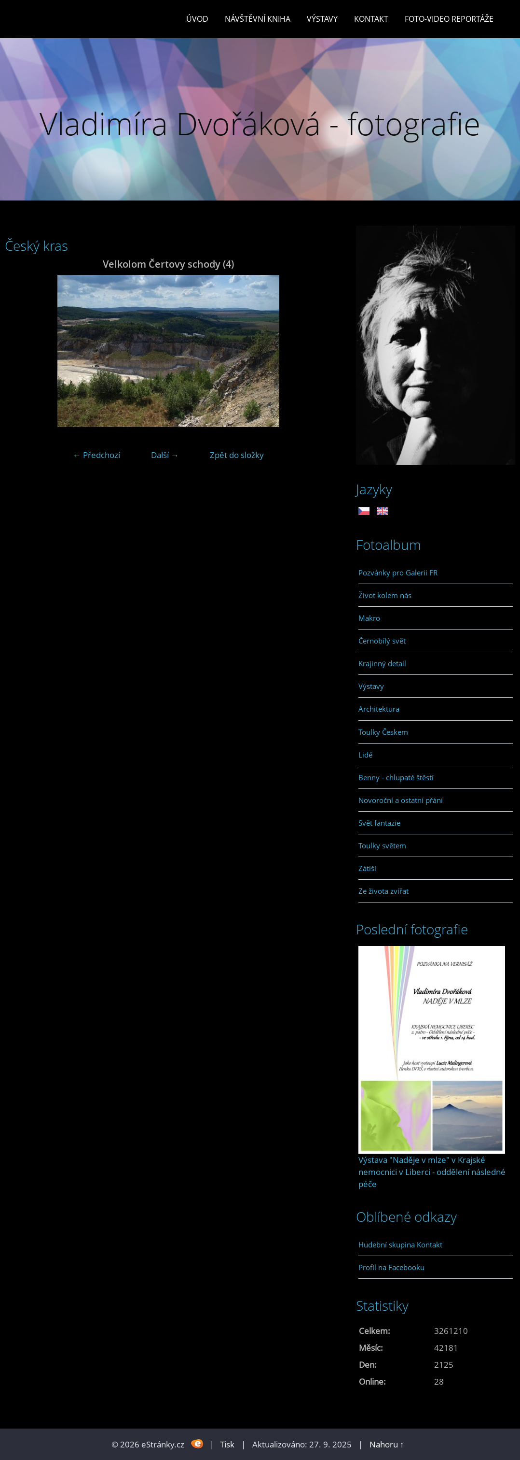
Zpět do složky (237, 454)
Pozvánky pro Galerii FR (398, 572)
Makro (369, 618)
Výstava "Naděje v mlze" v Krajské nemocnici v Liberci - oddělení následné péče (432, 1171)
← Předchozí (96, 454)
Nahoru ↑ (386, 1444)
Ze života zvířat (383, 891)
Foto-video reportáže (449, 19)
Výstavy (322, 19)
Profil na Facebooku (391, 1267)
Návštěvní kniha (257, 19)
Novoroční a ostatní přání (400, 800)
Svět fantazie (379, 823)
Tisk (227, 1444)
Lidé (365, 754)
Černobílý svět (382, 640)
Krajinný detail (382, 663)
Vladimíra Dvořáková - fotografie (260, 123)
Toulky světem (382, 845)
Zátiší (367, 868)
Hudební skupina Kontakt (400, 1244)
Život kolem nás (384, 595)
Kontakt (371, 19)
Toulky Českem (383, 732)
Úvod (197, 19)
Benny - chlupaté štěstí (396, 777)
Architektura (378, 709)
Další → (165, 454)
